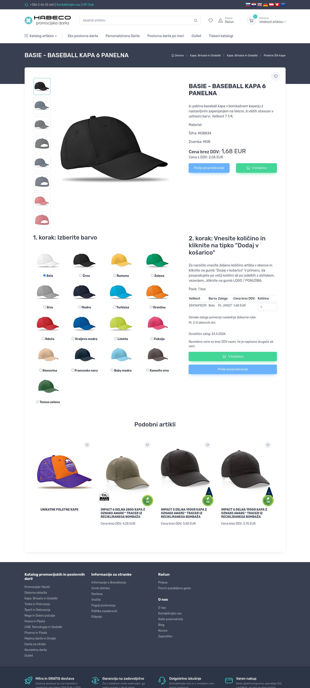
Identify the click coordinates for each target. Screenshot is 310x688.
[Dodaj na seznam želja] (87, 445)
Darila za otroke (35, 643)
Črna (84, 276)
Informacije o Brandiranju (108, 582)
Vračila (96, 599)
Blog (161, 624)
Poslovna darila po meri (165, 36)
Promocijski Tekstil (37, 586)
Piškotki (96, 616)
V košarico (256, 168)
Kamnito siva (157, 370)
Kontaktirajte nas (68, 5)
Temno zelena (48, 402)
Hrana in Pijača (35, 620)
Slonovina (48, 370)
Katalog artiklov (39, 36)
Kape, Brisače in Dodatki (41, 597)
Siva (48, 307)
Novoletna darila (36, 649)
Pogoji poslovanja (103, 605)
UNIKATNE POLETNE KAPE (60, 509)
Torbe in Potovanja (37, 603)
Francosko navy (84, 370)
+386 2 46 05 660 (42, 5)
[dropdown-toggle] (251, 20)
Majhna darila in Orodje (40, 637)
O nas (162, 607)
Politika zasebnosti (104, 610)
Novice (163, 630)
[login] (228, 20)
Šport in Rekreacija (37, 609)
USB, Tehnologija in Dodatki (43, 626)
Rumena (121, 276)
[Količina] (267, 307)
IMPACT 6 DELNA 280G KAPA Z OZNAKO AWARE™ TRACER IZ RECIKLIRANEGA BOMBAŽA (123, 513)
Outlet (196, 36)
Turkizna (121, 307)
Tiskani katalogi (221, 36)
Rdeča (48, 339)
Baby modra (121, 370)
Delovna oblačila (36, 592)
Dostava (97, 593)
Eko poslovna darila (83, 36)
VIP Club (88, 5)
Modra (84, 307)
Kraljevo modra (84, 339)
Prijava (163, 582)
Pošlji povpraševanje (209, 168)
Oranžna (158, 307)
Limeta (121, 339)
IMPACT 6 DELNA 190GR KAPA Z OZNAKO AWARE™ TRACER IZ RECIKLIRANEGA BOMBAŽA (244, 513)
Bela (48, 276)
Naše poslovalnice (170, 618)
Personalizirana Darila (123, 36)
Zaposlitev (165, 635)
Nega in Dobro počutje (40, 615)
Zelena (157, 276)
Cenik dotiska (100, 587)
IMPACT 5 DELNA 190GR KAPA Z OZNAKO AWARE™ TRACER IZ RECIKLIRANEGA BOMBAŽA (184, 513)
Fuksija (158, 339)
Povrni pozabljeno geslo (174, 587)
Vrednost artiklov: (272, 20)
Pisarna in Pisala (36, 632)
